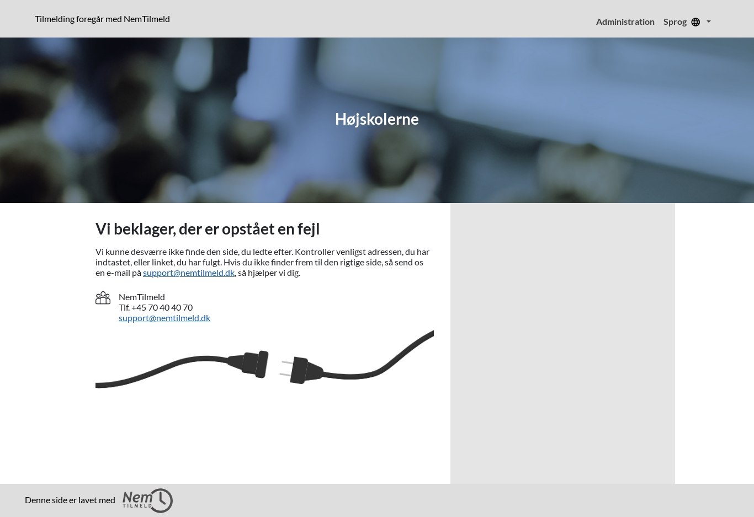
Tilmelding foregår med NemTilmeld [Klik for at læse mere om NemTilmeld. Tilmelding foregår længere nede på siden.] (104, 18)
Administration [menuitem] (625, 21)
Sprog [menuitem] (683, 21)
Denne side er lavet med (99, 500)
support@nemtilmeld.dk (189, 272)
